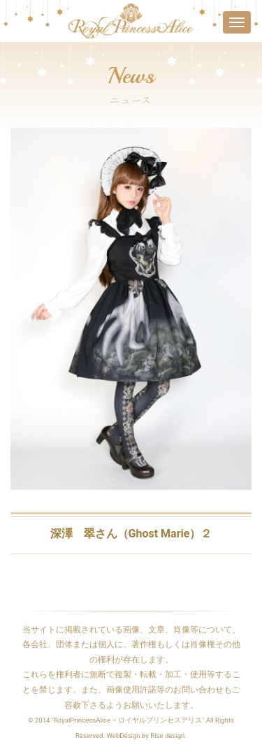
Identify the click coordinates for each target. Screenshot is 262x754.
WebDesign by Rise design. (146, 735)
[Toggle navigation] (237, 22)
